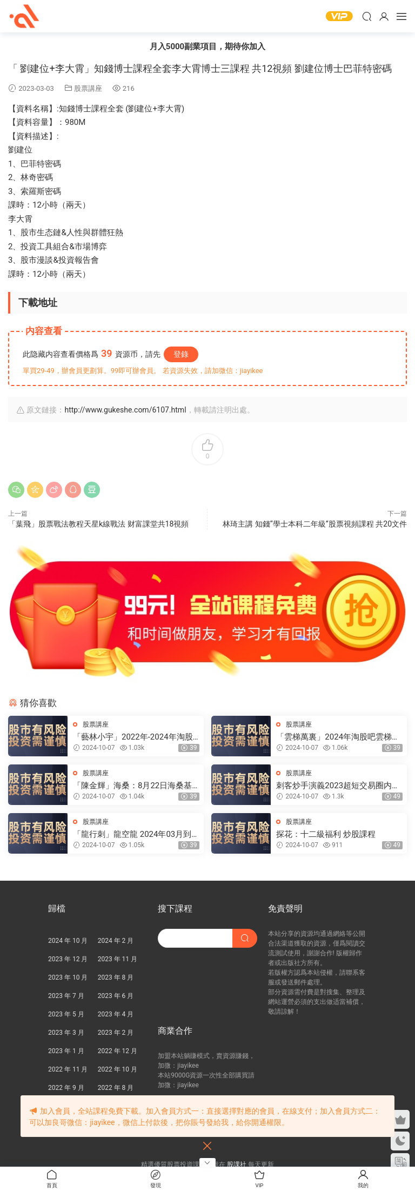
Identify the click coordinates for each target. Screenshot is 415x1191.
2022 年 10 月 (117, 1069)
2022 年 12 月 (117, 1051)
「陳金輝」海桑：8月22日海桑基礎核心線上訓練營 (132, 786)
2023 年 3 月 (66, 1032)
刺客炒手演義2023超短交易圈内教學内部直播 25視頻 (338, 786)
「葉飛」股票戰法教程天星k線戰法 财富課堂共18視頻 (98, 524)
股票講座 (88, 88)
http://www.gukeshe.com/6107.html (125, 409)
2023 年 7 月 (66, 996)
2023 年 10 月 (68, 977)
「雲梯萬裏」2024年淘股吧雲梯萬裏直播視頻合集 (338, 737)
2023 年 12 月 (68, 959)
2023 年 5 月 (66, 1014)
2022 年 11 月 (68, 1069)
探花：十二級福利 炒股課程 (326, 834)
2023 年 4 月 (116, 1014)
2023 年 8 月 (116, 977)
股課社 (24, 16)
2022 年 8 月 (116, 1088)
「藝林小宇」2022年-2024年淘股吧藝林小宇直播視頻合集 (133, 737)
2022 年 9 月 (66, 1088)
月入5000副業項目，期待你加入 (207, 46)
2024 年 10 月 (68, 940)
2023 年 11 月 (117, 959)
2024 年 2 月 (116, 940)
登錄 (181, 354)
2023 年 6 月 (116, 996)
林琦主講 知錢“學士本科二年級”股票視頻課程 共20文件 (315, 524)
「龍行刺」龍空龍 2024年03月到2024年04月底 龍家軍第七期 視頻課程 (133, 834)
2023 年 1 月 (66, 1051)
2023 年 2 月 (116, 1032)
